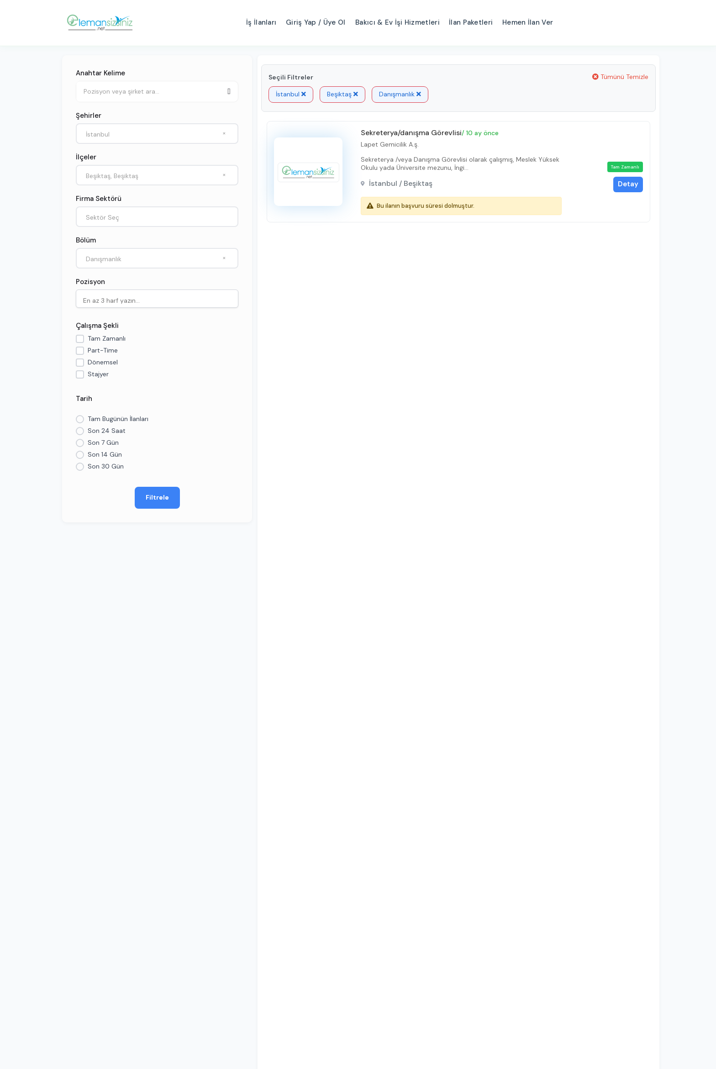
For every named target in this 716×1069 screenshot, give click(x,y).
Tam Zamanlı (107, 338)
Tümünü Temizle (620, 77)
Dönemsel (103, 362)
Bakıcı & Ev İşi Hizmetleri (397, 22)
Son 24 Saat (107, 431)
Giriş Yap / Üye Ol (315, 22)
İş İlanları (261, 22)
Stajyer (98, 374)
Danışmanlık (400, 94)
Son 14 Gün (105, 454)
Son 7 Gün (103, 442)
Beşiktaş (342, 94)
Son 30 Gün (106, 466)
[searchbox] (159, 299)
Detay (628, 184)
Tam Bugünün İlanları (118, 419)
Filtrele (157, 497)
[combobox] (157, 133)
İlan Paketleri (471, 22)
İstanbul (291, 94)
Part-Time (103, 350)
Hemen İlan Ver (527, 22)
